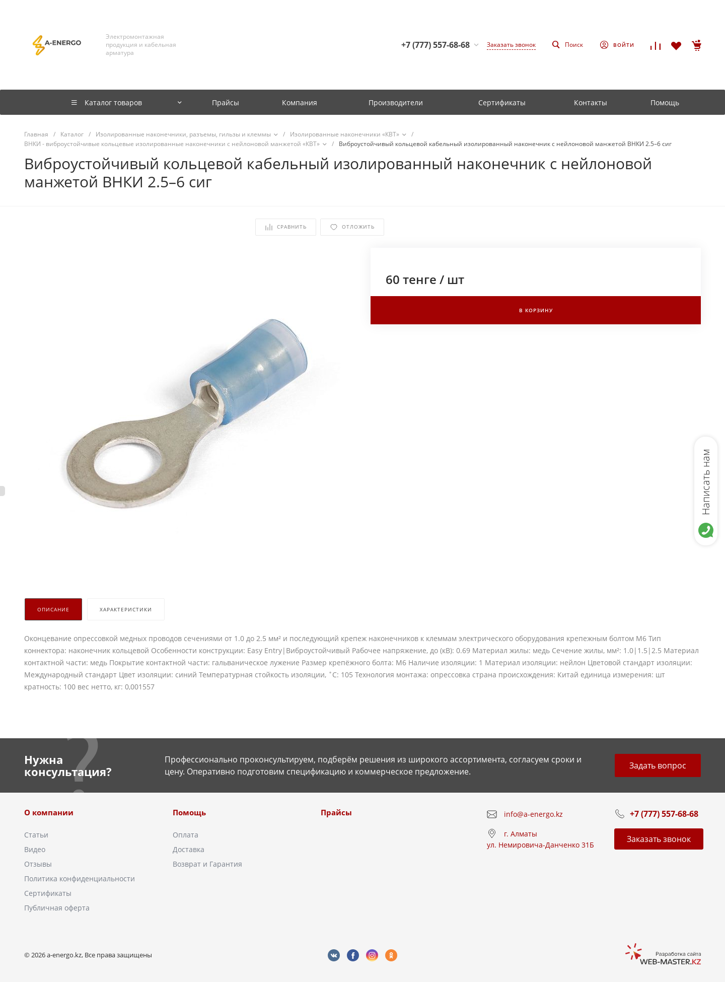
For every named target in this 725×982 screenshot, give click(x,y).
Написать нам (705, 482)
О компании (49, 812)
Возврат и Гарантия (207, 864)
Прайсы (336, 812)
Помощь (189, 812)
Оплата (185, 834)
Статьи (36, 834)
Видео (34, 849)
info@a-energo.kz (533, 814)
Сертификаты (47, 893)
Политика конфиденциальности (79, 878)
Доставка (188, 849)
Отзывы (38, 864)
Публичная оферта (57, 908)
